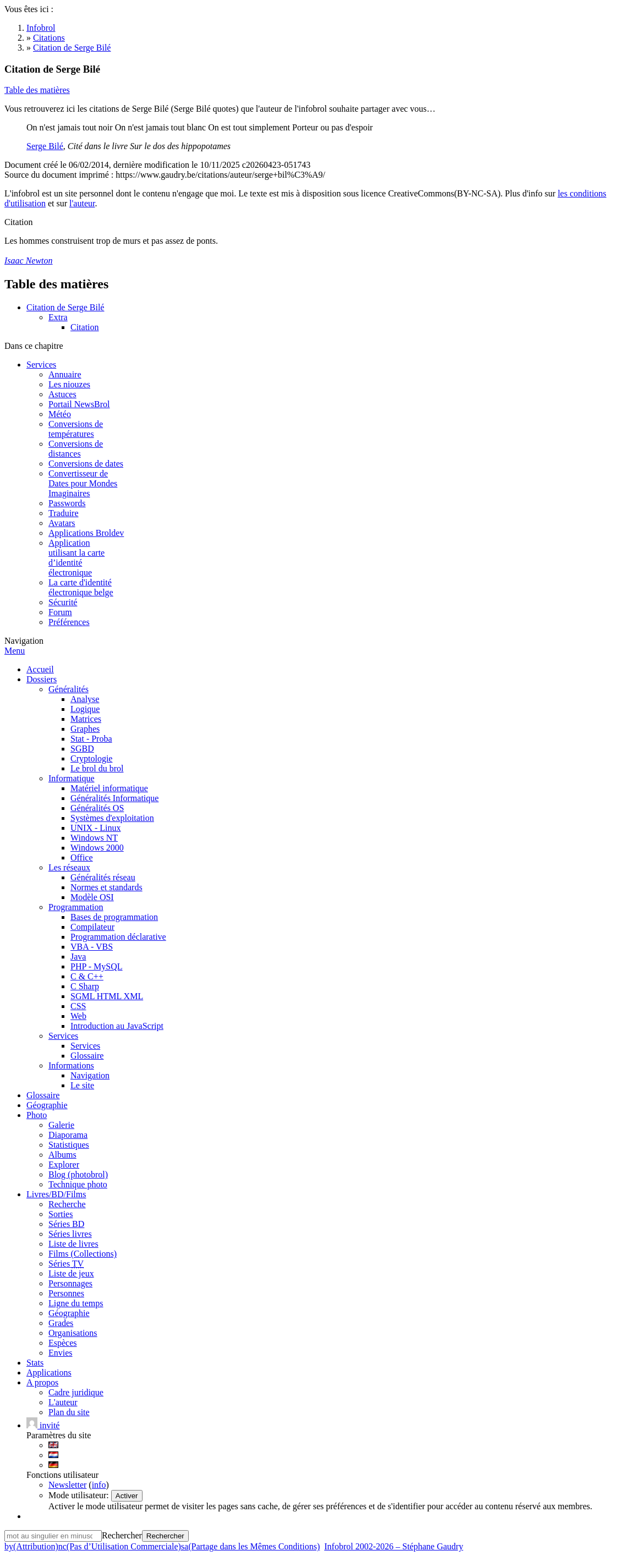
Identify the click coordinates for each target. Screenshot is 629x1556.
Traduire (63, 513)
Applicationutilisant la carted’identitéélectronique (76, 557)
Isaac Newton (28, 260)
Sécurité (62, 602)
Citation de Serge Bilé (65, 307)
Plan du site (69, 1412)
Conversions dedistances (75, 448)
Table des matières (37, 90)
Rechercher (122, 1535)
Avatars (61, 523)
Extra (58, 317)
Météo (59, 414)
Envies (60, 1352)
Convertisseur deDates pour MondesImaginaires (82, 483)
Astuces (62, 394)
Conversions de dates (85, 463)
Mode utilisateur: (79, 1495)
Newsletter (67, 1484)
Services (41, 364)
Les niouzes (69, 384)
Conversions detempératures (75, 429)
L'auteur (63, 1402)
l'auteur (82, 203)
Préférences (69, 622)
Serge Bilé (44, 146)
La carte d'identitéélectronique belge (80, 587)
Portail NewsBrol (79, 404)
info (99, 1484)
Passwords (67, 503)
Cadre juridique (75, 1392)
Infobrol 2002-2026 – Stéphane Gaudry (393, 1546)
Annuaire (64, 374)
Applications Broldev (86, 533)
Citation (84, 327)
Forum (60, 612)
